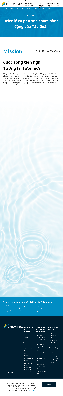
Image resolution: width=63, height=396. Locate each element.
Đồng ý (49, 384)
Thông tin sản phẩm (41, 5)
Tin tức (25, 337)
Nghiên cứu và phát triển (51, 5)
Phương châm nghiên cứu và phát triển (54, 335)
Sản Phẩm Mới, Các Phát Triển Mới (41, 366)
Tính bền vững (58, 5)
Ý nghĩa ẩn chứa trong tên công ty (38, 309)
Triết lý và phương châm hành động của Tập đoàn (8, 309)
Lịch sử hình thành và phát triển (23, 309)
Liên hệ (10, 372)
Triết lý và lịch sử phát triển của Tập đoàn (30, 5)
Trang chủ (7, 8)
